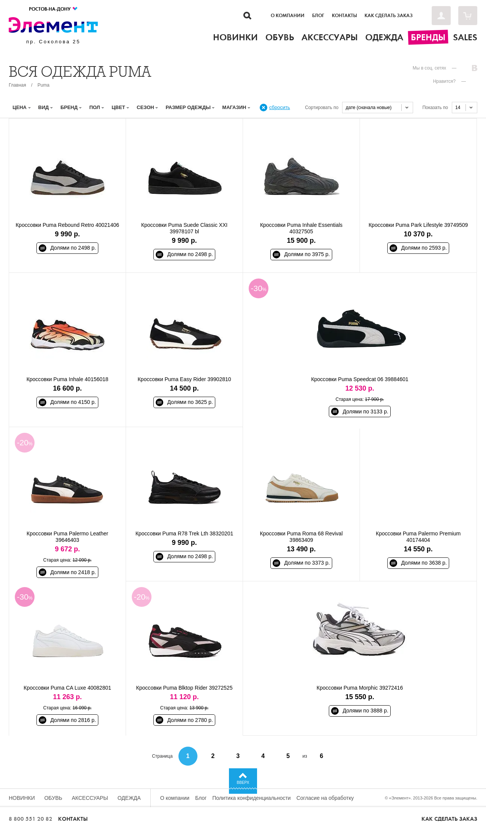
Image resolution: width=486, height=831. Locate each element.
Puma (43, 85)
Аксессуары (90, 798)
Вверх (243, 782)
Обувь (53, 798)
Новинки (22, 798)
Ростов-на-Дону (53, 9)
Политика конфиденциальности (251, 798)
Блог (318, 16)
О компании (288, 16)
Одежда (129, 798)
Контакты (344, 16)
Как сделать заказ (388, 16)
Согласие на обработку (325, 798)
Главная (17, 85)
